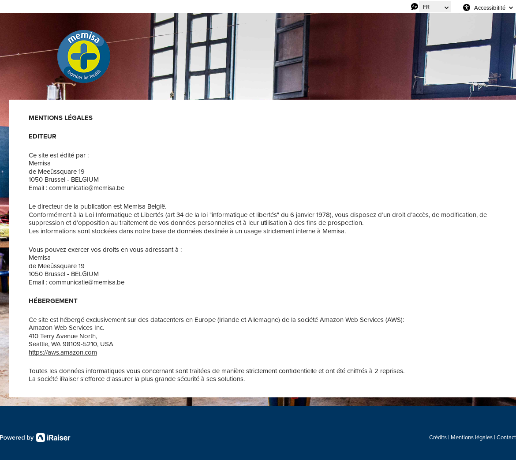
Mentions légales (472, 437)
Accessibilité (489, 7)
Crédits (438, 437)
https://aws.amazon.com (63, 352)
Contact (506, 437)
